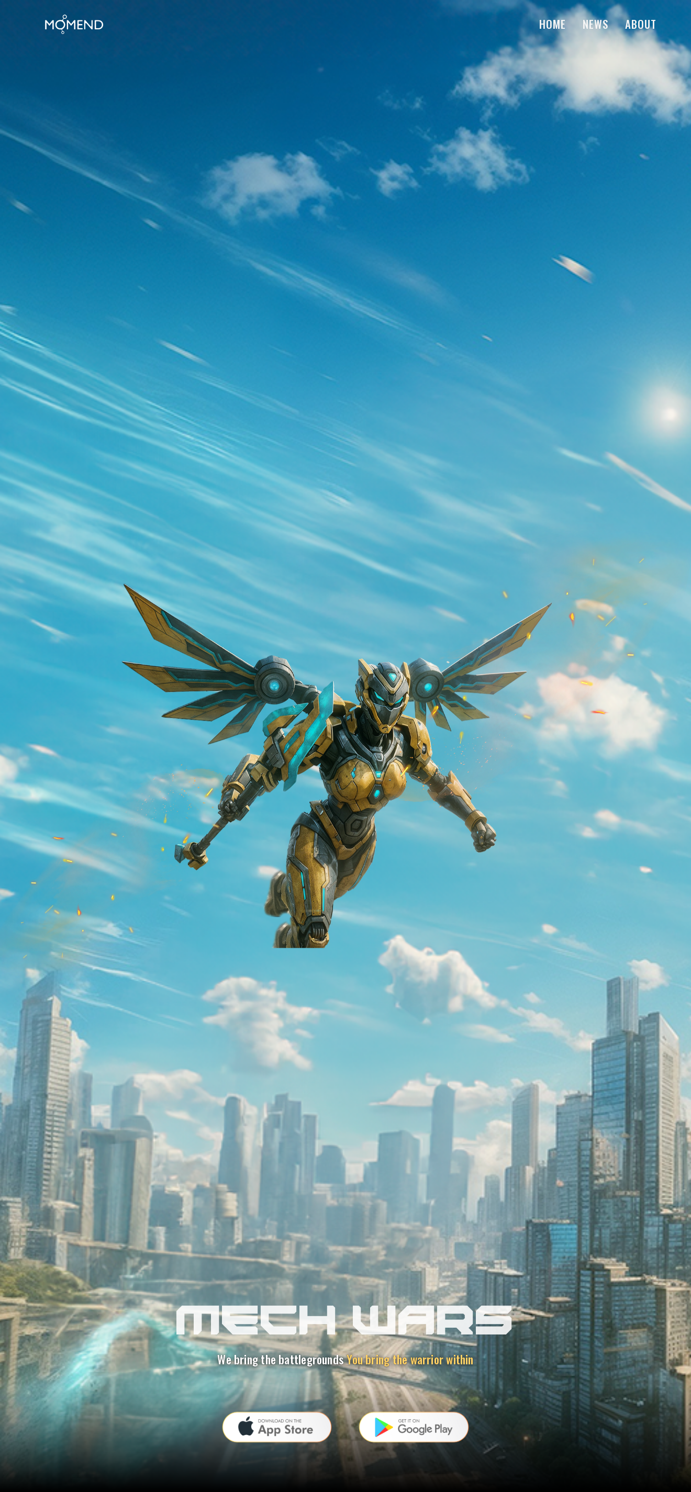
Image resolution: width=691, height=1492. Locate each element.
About (640, 24)
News (595, 24)
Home (552, 24)
